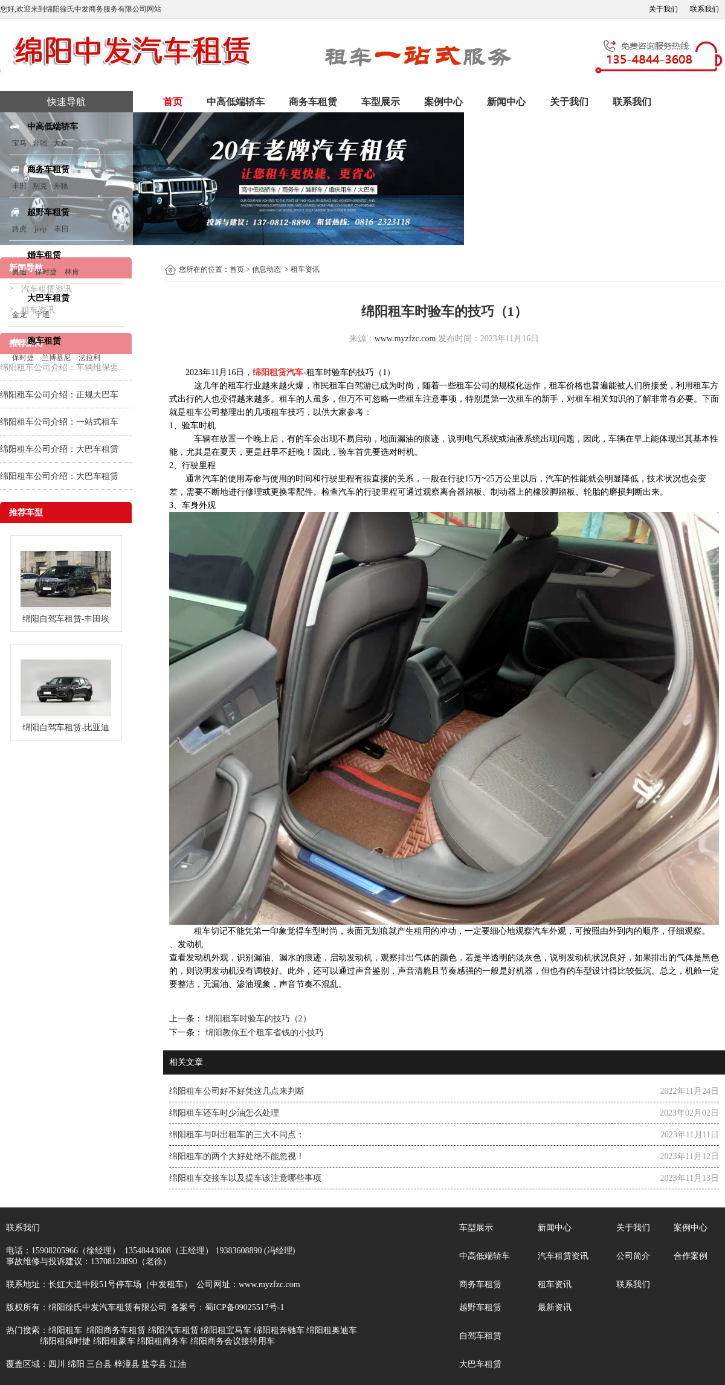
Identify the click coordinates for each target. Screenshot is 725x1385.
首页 (172, 102)
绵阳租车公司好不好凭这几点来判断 (236, 1091)
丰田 (19, 186)
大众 (60, 143)
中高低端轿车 (236, 102)
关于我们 (663, 9)
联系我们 (704, 9)
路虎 (19, 229)
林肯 (72, 272)
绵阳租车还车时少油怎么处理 (224, 1112)
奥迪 (19, 272)
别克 (40, 186)
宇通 (42, 314)
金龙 (19, 314)
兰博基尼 (57, 357)
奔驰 (40, 143)
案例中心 (443, 102)
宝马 (19, 143)
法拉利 (89, 357)
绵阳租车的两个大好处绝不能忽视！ (236, 1156)
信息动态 (266, 269)
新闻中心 (506, 102)
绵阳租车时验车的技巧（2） (257, 1018)
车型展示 (380, 102)
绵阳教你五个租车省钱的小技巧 (263, 1032)
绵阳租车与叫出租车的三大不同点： (236, 1134)
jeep (40, 229)
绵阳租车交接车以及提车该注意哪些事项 (245, 1178)
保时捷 (46, 272)
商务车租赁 (313, 102)
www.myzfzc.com (405, 338)
